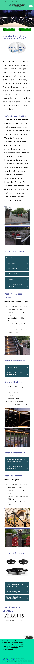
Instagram (16, 1)
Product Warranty (11, 268)
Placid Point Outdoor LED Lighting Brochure (14, 585)
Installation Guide (11, 274)
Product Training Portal (13, 592)
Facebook (10, 1)
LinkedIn (22, 1)
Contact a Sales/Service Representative (14, 285)
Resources (9, 279)
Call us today (3, 1)
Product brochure (11, 263)
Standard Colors (11, 367)
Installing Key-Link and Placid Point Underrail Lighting (15, 460)
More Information (11, 258)
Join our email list (29, 1)
